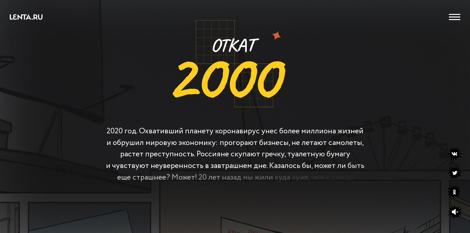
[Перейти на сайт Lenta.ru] (26, 18)
